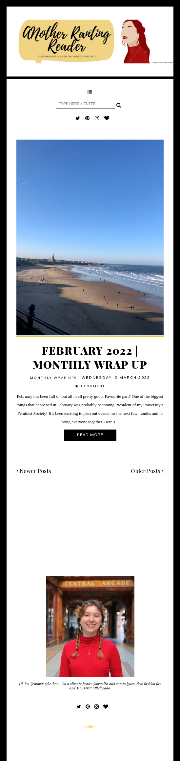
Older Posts (147, 470)
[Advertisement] (90, 530)
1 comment (92, 386)
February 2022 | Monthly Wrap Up (90, 357)
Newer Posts (33, 470)
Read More (90, 435)
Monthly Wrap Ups (53, 378)
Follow (90, 726)
